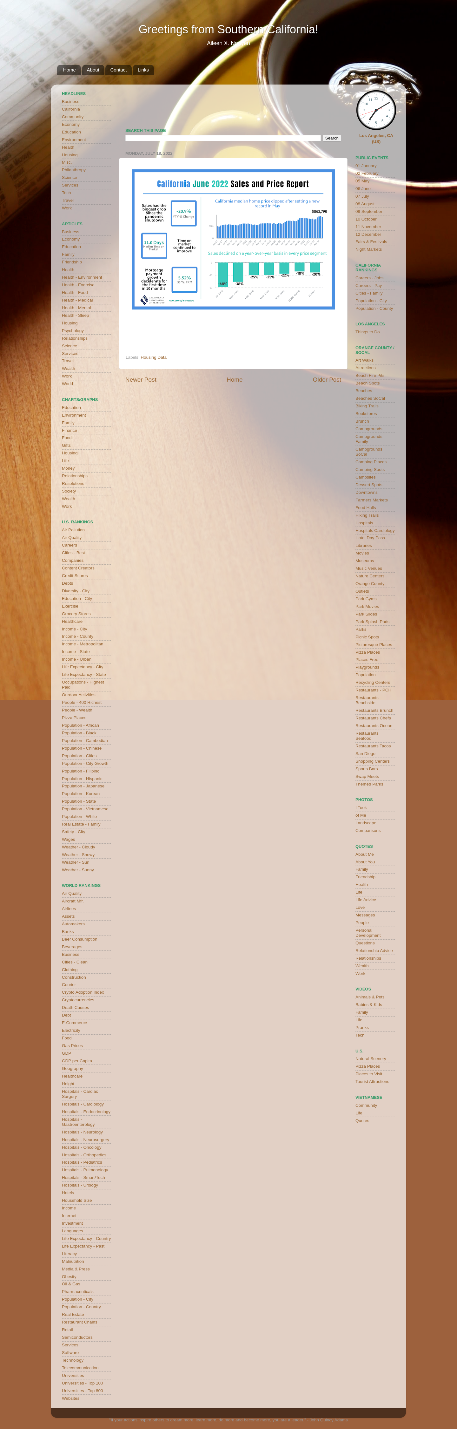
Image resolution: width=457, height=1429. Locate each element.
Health (68, 147)
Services (70, 185)
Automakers (73, 924)
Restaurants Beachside (367, 700)
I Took (361, 807)
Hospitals (364, 523)
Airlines (69, 908)
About (93, 69)
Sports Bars (366, 768)
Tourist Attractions (372, 1081)
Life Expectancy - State (84, 674)
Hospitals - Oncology (82, 1147)
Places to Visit (368, 1074)
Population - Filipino (81, 771)
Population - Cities (79, 755)
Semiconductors (77, 1337)
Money (68, 468)
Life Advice (365, 899)
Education (71, 132)
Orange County (370, 583)
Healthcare (72, 621)
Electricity (71, 1030)
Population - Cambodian (85, 740)
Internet (69, 1215)
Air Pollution (73, 529)
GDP (66, 1053)
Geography (72, 1068)
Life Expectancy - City (82, 666)
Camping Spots (370, 469)
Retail (67, 1329)
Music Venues (368, 568)
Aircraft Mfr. (73, 901)
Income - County (77, 636)
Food (67, 437)
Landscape (365, 822)
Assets (68, 916)
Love (360, 907)
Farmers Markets (371, 500)
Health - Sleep (75, 315)
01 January (366, 165)
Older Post (327, 379)
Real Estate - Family (81, 824)
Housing (70, 155)
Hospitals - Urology (80, 1185)
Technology (72, 1360)
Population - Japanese (83, 786)
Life (65, 460)
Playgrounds (367, 667)
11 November (368, 226)
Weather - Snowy (78, 854)
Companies (72, 560)
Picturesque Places (373, 644)
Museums (364, 560)
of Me (360, 815)
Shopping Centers (372, 761)
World (67, 383)
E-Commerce (74, 1022)
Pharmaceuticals (78, 1291)
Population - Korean (81, 793)
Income (69, 1208)
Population (365, 674)
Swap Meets (367, 776)
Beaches (363, 390)
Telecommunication (80, 1367)
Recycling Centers (372, 682)
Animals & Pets (370, 997)
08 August (364, 203)
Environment (74, 139)
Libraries (363, 545)
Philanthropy (74, 169)
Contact (118, 69)
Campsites (365, 477)
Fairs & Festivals (371, 241)
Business (70, 101)
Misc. (67, 162)
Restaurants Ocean (373, 725)
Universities (73, 1375)
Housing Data (154, 357)
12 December (368, 234)
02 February (367, 173)
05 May (362, 181)
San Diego (365, 753)
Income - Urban (76, 659)
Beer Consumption (79, 939)
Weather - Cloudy (78, 847)
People (362, 922)
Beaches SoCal (370, 398)
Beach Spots (367, 383)
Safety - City (73, 831)
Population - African (80, 725)
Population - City (77, 1299)
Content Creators (78, 568)
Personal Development (368, 933)
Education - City (77, 598)
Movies (362, 553)
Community (72, 116)
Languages (72, 1230)
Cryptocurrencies (78, 999)
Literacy (69, 1253)
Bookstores (366, 413)
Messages (365, 915)
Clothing (70, 969)
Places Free (366, 659)
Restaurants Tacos (373, 746)
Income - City (74, 629)
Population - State (79, 801)
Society (69, 491)
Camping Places (371, 461)
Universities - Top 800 (82, 1390)
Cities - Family (369, 293)
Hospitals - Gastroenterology (78, 1122)
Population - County (374, 308)
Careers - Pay (368, 285)
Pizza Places (74, 717)
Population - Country (81, 1306)
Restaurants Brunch (374, 710)
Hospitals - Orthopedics (84, 1155)
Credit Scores (75, 575)
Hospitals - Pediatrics (82, 1162)
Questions (365, 943)
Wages (68, 839)
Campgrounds (368, 428)
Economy (71, 124)
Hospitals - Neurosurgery (85, 1139)
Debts (67, 583)
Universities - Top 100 (82, 1383)
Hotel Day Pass (370, 537)
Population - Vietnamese (85, 808)
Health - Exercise (78, 284)
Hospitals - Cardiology (83, 1104)
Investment (72, 1223)
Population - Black (79, 733)
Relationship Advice (374, 950)
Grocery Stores (76, 613)
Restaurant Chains (79, 1322)
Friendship (72, 262)
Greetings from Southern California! (228, 29)
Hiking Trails (367, 515)
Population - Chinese (82, 748)
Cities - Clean (75, 962)
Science (69, 177)
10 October (366, 219)
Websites (70, 1398)
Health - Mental (76, 307)
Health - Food (75, 292)
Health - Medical (77, 300)
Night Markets (368, 249)
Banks (68, 931)
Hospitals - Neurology (82, 1132)
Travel (68, 200)
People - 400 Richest (82, 702)
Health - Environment (82, 277)
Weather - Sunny (78, 870)
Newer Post (140, 379)
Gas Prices (72, 1045)
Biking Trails (367, 406)
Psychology (73, 330)
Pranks (362, 1027)
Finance (69, 430)
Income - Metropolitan (82, 644)
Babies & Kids (368, 1004)
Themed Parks (369, 784)
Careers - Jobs (369, 278)
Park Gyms (366, 598)
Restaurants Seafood (367, 736)
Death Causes (75, 1007)
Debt (66, 1015)
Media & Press (76, 1269)
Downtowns (366, 492)
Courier (69, 984)
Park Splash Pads (372, 621)
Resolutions (73, 483)
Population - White (79, 816)
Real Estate (73, 1314)
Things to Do (367, 332)
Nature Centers (370, 576)
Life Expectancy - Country (86, 1238)
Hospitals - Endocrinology (86, 1111)
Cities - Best (73, 552)
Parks (361, 629)
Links (143, 69)
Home (69, 69)
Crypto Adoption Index (83, 992)
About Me (364, 854)
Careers (69, 545)
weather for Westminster (333, 104)
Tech (66, 192)
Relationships (75, 338)
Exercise (70, 606)
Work (67, 208)
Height (68, 1083)
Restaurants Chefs (373, 718)
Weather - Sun (75, 862)
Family (68, 254)
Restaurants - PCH (373, 690)
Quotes (362, 1120)
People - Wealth (77, 710)
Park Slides (366, 614)
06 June (363, 188)
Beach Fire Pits (370, 375)
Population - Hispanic (82, 778)
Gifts (66, 445)
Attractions (365, 367)
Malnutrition (73, 1261)
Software (70, 1352)
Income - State (76, 651)
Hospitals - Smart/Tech (83, 1177)
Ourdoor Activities (79, 694)
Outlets (362, 591)
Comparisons (368, 830)
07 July (362, 196)
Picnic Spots (367, 637)
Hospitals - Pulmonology (85, 1169)
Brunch (362, 421)
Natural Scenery (370, 1058)
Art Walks (364, 360)
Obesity (69, 1276)
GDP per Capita (77, 1060)
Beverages (72, 946)
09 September (368, 211)
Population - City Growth (85, 763)
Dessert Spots (368, 484)
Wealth (68, 368)
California (71, 109)
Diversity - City (75, 591)
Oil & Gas (71, 1284)
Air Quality (72, 537)
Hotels (68, 1192)
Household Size (77, 1200)
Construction (74, 977)
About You (365, 862)
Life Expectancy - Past (83, 1246)
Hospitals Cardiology (375, 530)
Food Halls (365, 507)
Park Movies (367, 606)
